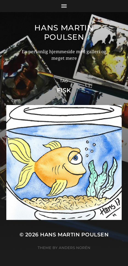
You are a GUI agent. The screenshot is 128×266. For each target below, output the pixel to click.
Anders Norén (74, 247)
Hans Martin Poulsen (64, 32)
